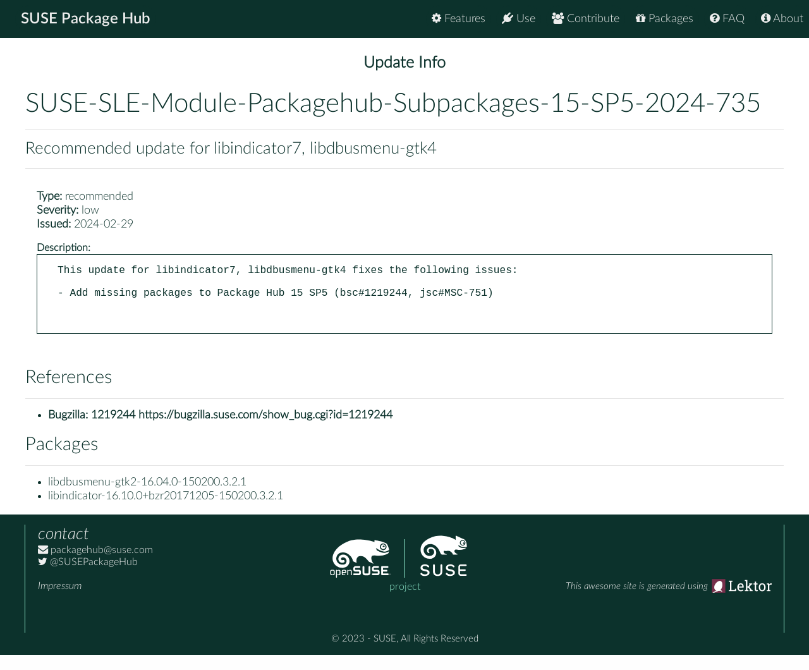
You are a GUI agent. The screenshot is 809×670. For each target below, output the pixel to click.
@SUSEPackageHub (88, 577)
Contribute (585, 19)
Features (458, 19)
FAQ (727, 19)
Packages (664, 19)
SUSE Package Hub (85, 19)
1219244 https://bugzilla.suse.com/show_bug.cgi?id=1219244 (241, 430)
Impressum (60, 601)
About (782, 19)
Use (518, 19)
